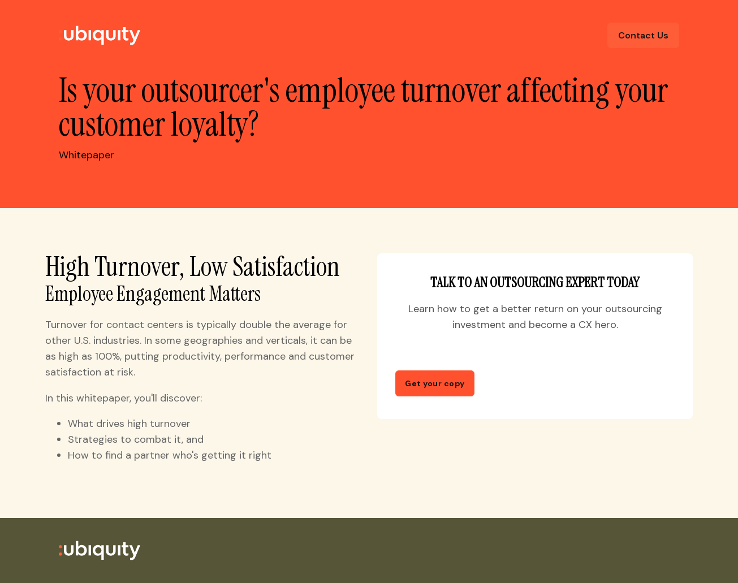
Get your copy (435, 383)
